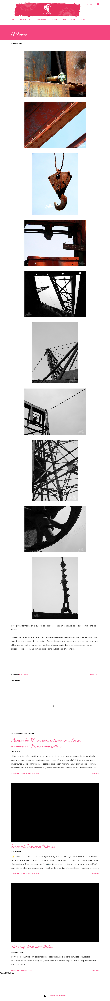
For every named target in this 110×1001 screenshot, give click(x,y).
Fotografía (23, 674)
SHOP (73, 19)
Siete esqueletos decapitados (32, 946)
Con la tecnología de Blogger (55, 995)
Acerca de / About (26, 19)
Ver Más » (95, 773)
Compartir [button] (93, 674)
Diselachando (41, 19)
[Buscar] (89, 4)
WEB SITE (55, 19)
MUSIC (83, 19)
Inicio (13, 19)
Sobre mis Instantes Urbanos (33, 846)
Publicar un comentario (30, 773)
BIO (64, 19)
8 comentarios (26, 970)
